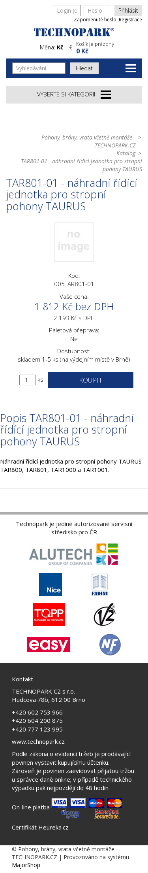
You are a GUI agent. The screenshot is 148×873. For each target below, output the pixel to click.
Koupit (90, 380)
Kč (60, 47)
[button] (108, 46)
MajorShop (26, 865)
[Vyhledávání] (39, 68)
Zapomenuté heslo (95, 19)
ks (40, 379)
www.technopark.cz (38, 741)
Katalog (125, 153)
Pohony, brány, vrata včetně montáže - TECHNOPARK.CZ (88, 141)
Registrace (130, 19)
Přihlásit (128, 10)
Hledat (84, 68)
